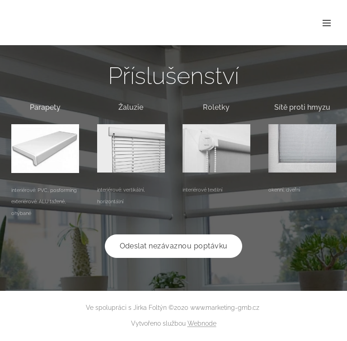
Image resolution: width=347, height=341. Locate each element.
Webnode (202, 323)
